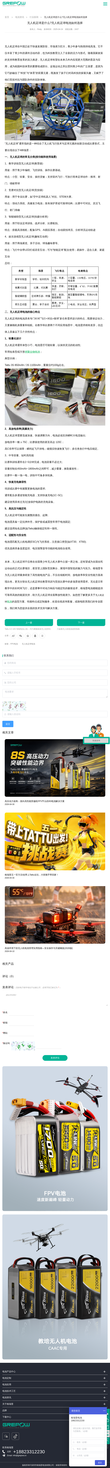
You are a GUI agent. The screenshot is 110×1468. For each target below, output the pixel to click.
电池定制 (6, 1378)
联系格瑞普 (7, 1447)
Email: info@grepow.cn (16, 1455)
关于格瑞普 (7, 1404)
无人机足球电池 (28, 644)
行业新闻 (34, 17)
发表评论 (55, 1058)
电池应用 (6, 1384)
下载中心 (6, 1417)
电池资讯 (19, 17)
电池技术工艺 (9, 1391)
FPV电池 (14, 644)
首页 (7, 17)
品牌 (4, 1410)
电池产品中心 (9, 1371)
